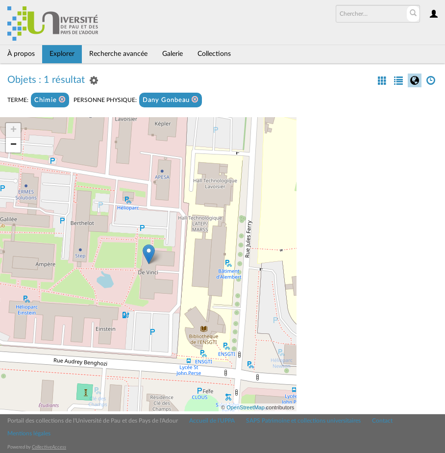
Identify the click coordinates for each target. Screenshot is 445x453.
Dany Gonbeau (170, 99)
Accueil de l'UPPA (212, 421)
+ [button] (13, 130)
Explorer (61, 53)
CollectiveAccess (49, 447)
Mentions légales (28, 433)
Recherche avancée (118, 53)
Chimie (50, 99)
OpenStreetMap (245, 407)
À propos (21, 53)
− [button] (13, 145)
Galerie (172, 53)
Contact (382, 421)
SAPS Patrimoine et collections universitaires (303, 421)
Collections (214, 53)
